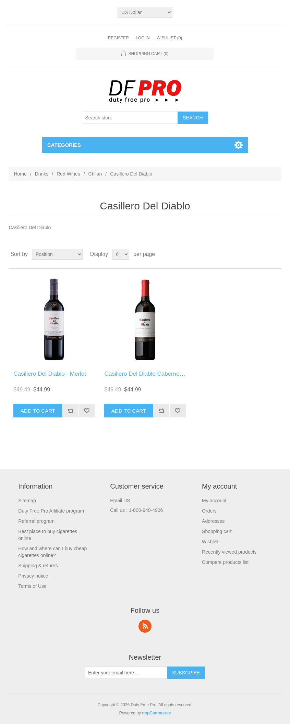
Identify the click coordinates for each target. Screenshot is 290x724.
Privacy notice (33, 576)
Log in (143, 38)
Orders (209, 511)
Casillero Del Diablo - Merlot (49, 374)
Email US (120, 500)
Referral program (36, 521)
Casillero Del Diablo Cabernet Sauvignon (157, 374)
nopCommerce (156, 713)
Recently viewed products (229, 552)
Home (20, 174)
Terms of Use (32, 586)
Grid (263, 254)
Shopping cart (216, 531)
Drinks (42, 174)
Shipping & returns (38, 565)
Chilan (95, 174)
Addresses (213, 521)
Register (118, 38)
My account (214, 500)
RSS (145, 626)
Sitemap (27, 500)
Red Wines (68, 174)
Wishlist (210, 541)
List (275, 254)
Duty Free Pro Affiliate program (51, 511)
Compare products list (225, 562)
